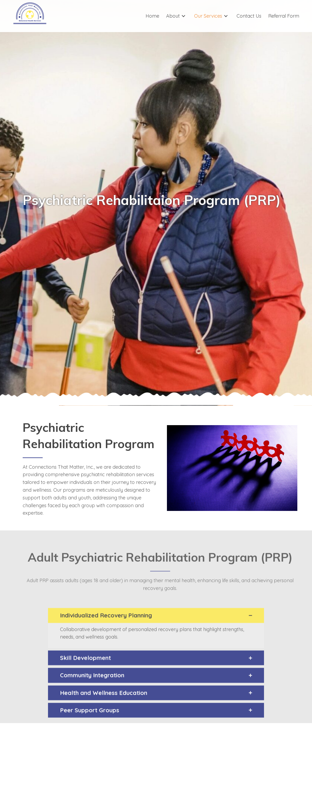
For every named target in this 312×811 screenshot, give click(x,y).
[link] (152, 16)
